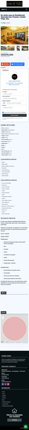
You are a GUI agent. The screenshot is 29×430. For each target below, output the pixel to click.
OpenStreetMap (25, 342)
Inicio (3, 391)
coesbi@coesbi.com (15, 84)
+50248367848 (19, 83)
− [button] (2, 318)
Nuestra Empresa (6, 402)
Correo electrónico (6, 96)
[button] (27, 26)
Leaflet (16, 342)
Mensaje (4, 105)
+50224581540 (11, 83)
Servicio (4, 397)
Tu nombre (4, 91)
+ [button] (2, 316)
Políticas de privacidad (7, 406)
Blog (3, 399)
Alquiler (4, 395)
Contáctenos (5, 404)
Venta (3, 393)
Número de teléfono (6, 100)
